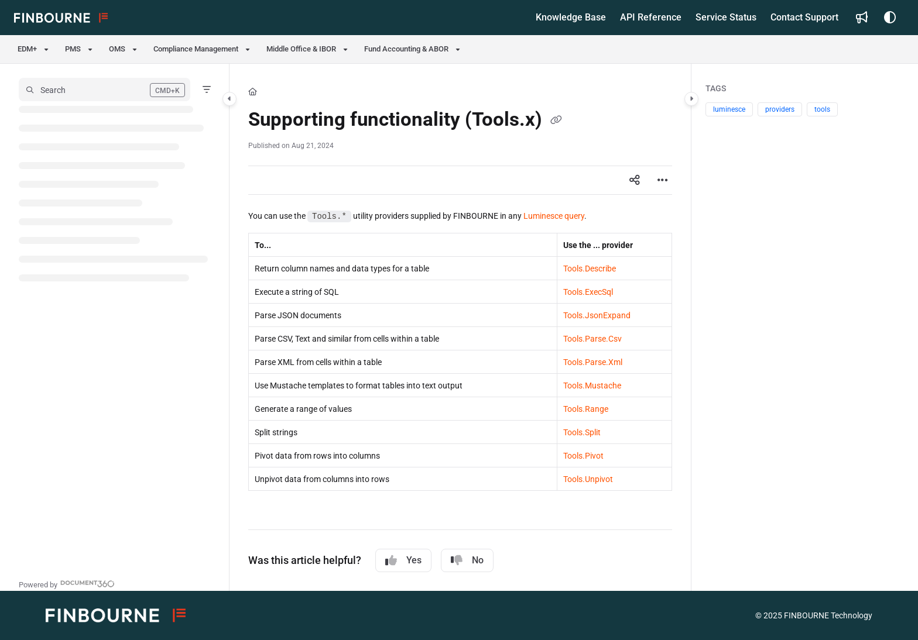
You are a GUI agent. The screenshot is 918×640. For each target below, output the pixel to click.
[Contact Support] (804, 17)
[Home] (252, 92)
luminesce (729, 109)
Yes (403, 560)
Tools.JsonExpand (597, 315)
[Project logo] (61, 17)
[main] (460, 327)
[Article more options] (662, 180)
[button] (104, 89)
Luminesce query (553, 216)
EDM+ (27, 48)
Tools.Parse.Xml (592, 362)
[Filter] (207, 89)
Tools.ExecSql (588, 292)
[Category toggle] (229, 99)
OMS (117, 48)
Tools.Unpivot (588, 479)
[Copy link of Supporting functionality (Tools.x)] (556, 121)
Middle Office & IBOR (301, 48)
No (467, 560)
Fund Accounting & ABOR (406, 48)
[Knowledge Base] (571, 17)
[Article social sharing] (634, 180)
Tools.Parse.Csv (592, 338)
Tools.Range (585, 409)
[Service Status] (726, 17)
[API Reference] (650, 17)
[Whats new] (861, 17)
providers (779, 109)
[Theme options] (890, 17)
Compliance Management (195, 48)
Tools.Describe (589, 268)
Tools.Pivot (583, 455)
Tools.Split (582, 432)
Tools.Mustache (592, 385)
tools (822, 109)
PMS (73, 48)
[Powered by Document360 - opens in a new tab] (67, 583)
